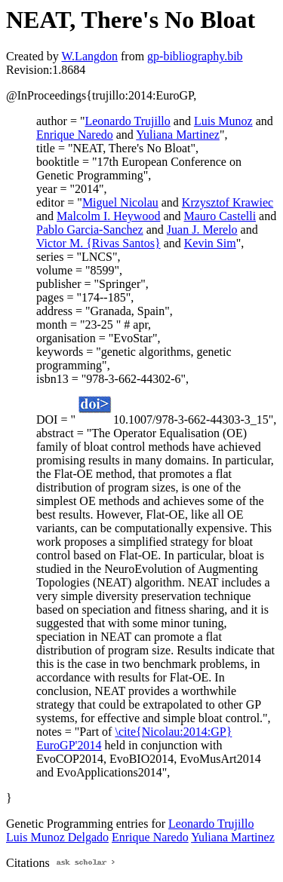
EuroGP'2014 (68, 745)
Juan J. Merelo (202, 229)
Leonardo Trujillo (127, 121)
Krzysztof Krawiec (227, 202)
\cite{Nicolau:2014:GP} (173, 731)
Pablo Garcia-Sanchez (89, 229)
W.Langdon (89, 56)
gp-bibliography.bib (195, 56)
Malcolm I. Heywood (108, 216)
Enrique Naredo (74, 134)
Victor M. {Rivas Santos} (98, 243)
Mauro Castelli (220, 216)
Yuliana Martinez (178, 134)
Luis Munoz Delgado (57, 837)
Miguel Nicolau (120, 202)
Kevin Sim (210, 243)
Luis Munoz (223, 121)
